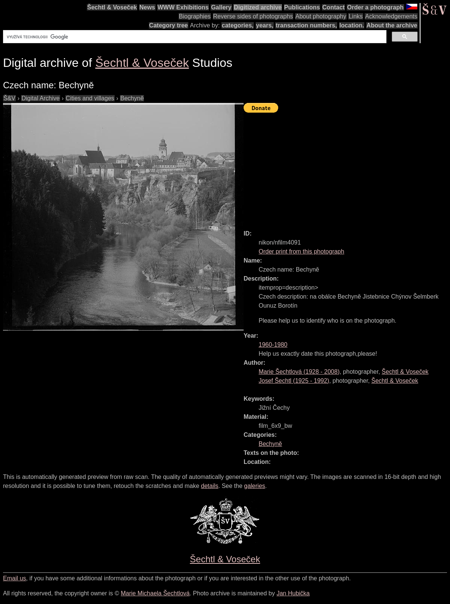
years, (264, 25)
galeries (254, 486)
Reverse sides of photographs (253, 16)
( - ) (299, 371)
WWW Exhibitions (183, 7)
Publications (302, 7)
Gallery (221, 7)
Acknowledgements (391, 16)
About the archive (392, 25)
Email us (14, 578)
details (209, 486)
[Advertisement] (347, 167)
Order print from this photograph (301, 251)
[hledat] (194, 36)
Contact (333, 7)
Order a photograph (375, 7)
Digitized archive (258, 7)
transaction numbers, (306, 25)
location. (351, 25)
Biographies (195, 16)
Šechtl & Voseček (112, 7)
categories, (237, 25)
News (147, 7)
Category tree (168, 25)
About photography (320, 16)
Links (355, 16)
